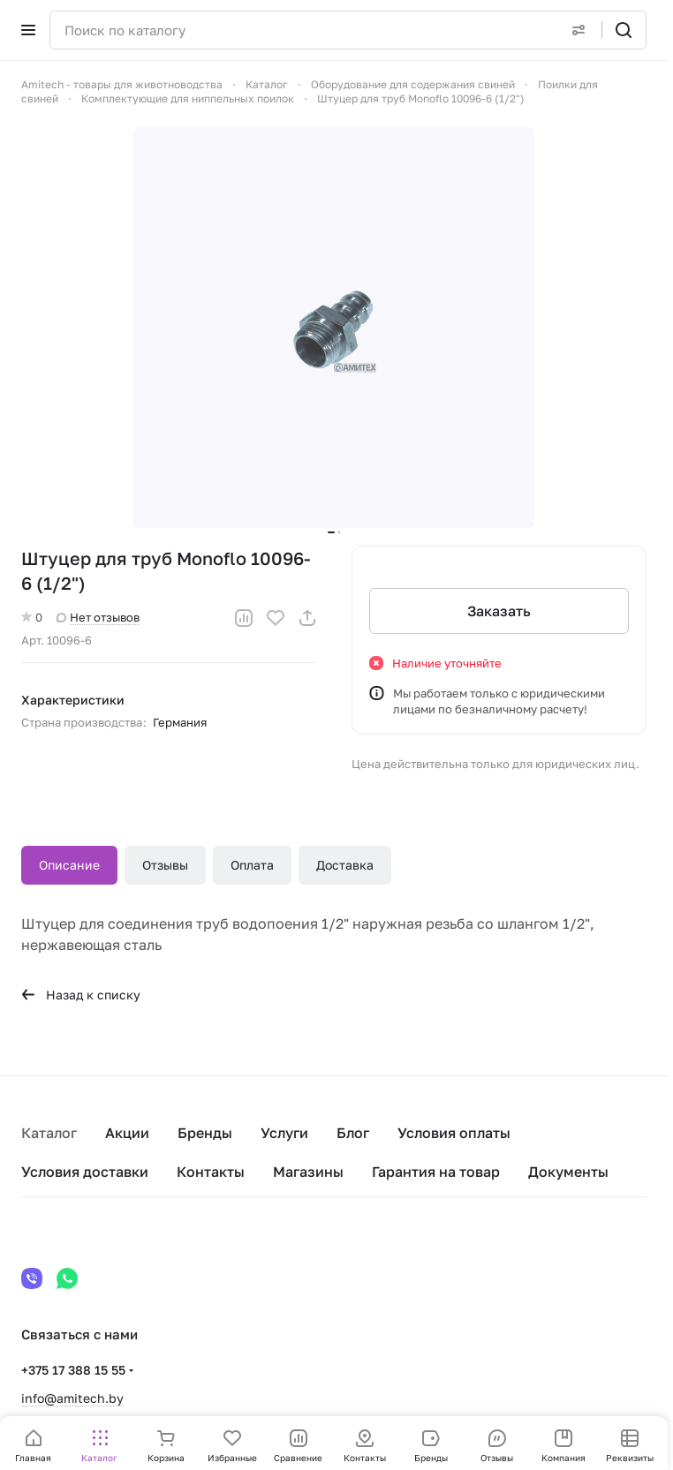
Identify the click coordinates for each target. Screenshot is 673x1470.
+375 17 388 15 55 (73, 1369)
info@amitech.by (72, 1398)
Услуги (284, 1133)
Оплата (252, 864)
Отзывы (165, 864)
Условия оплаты (453, 1133)
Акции (127, 1133)
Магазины (308, 1171)
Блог (352, 1133)
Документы (568, 1171)
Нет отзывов (98, 617)
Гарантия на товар (436, 1171)
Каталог (49, 1133)
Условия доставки (84, 1171)
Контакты (211, 1171)
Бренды (205, 1133)
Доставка (345, 864)
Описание (69, 864)
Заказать (499, 611)
